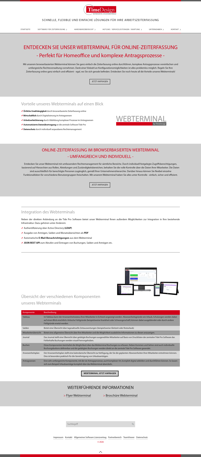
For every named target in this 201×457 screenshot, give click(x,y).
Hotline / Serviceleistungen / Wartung (121, 29)
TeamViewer (128, 437)
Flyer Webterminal (78, 395)
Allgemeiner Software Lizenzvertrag (90, 437)
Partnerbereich (115, 437)
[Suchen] (133, 424)
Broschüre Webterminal (122, 395)
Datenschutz (142, 437)
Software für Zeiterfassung (51, 29)
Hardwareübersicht (84, 29)
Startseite (25, 29)
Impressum (58, 437)
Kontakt (175, 29)
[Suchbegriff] (100, 424)
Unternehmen (155, 29)
